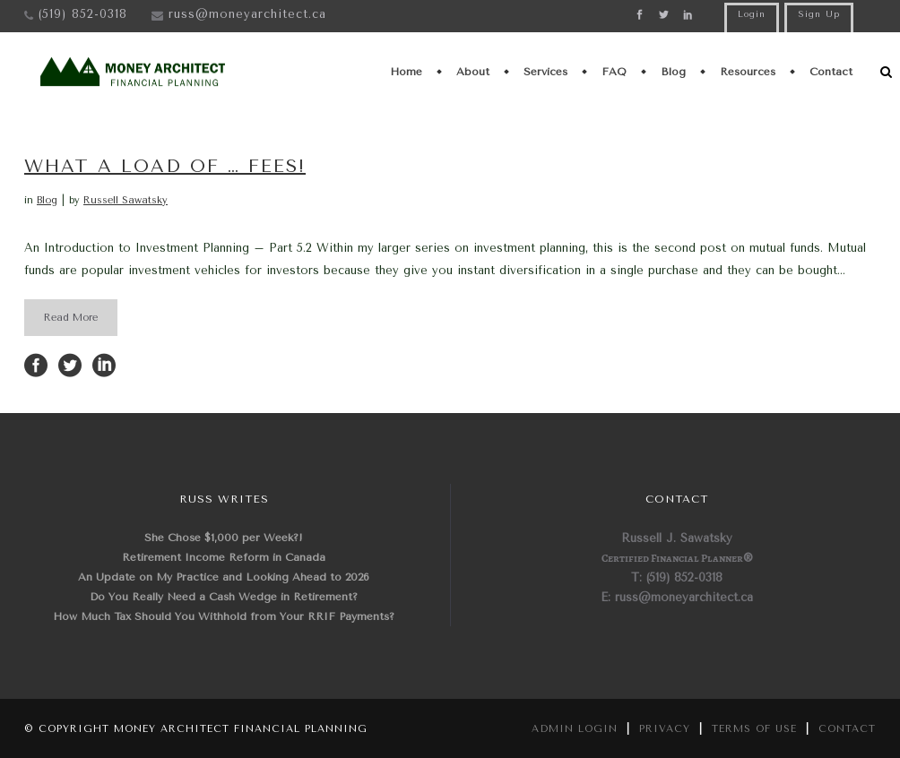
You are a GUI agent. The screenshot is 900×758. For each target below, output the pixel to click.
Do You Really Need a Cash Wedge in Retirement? (224, 596)
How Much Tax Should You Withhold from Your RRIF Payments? (223, 616)
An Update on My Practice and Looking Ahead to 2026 (223, 577)
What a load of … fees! (165, 166)
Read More (71, 317)
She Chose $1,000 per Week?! (223, 537)
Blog (47, 200)
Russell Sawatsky (125, 200)
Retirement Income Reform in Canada (223, 557)
